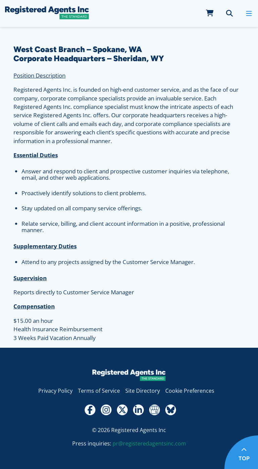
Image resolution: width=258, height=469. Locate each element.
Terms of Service (99, 390)
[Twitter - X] (122, 409)
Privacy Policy (55, 390)
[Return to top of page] (241, 452)
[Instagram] (106, 409)
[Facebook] (90, 409)
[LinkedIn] (138, 409)
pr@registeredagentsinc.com (149, 443)
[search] (229, 13)
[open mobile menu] (249, 13)
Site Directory (142, 390)
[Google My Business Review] (154, 409)
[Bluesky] (170, 409)
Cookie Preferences (189, 390)
